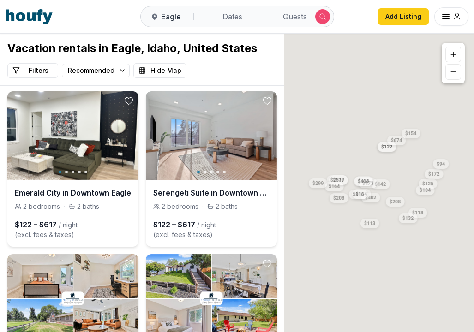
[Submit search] (322, 16)
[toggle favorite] (129, 101)
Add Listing (403, 16)
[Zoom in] (453, 54)
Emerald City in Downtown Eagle (73, 192)
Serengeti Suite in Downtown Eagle (211, 192)
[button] (386, 145)
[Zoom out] (453, 72)
